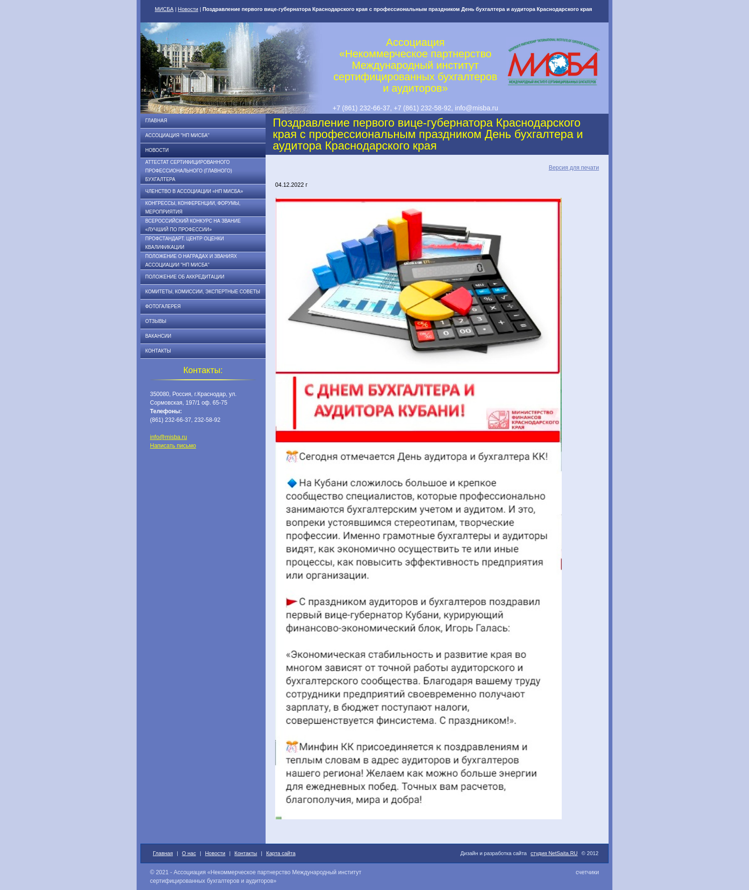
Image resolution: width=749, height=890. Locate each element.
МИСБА (164, 9)
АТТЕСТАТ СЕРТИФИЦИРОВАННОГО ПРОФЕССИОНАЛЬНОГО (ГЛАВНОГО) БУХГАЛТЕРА (188, 171)
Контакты (158, 351)
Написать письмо (173, 445)
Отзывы (155, 321)
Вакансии (158, 336)
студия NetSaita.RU (554, 853)
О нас (189, 853)
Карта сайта (280, 853)
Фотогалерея (163, 306)
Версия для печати (574, 167)
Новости (188, 9)
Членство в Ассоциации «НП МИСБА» (194, 191)
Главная (156, 120)
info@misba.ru (168, 437)
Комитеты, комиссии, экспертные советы (202, 291)
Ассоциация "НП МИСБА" (177, 135)
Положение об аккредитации (185, 276)
